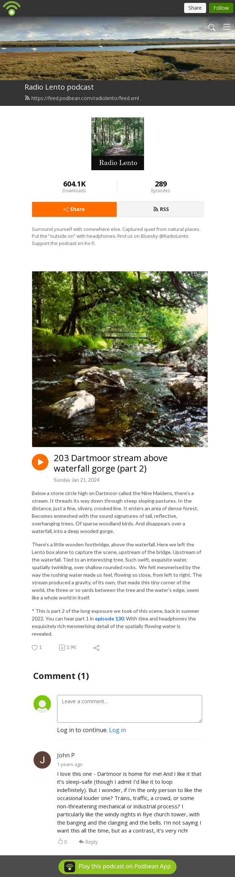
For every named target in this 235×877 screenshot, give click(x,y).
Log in (117, 730)
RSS (161, 209)
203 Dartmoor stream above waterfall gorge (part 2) (110, 463)
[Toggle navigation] (226, 27)
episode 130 (109, 618)
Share (74, 209)
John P (66, 755)
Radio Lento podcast (59, 87)
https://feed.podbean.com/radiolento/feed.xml (82, 98)
